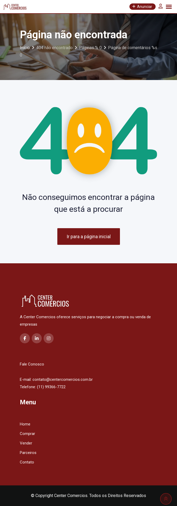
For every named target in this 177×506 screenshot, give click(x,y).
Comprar (27, 433)
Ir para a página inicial (89, 236)
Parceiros (28, 452)
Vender (26, 443)
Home (25, 424)
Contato (27, 462)
